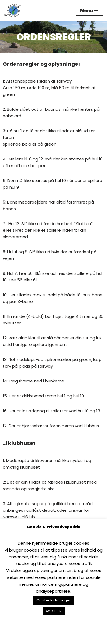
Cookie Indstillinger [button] (53, 600)
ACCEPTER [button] (53, 611)
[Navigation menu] (89, 11)
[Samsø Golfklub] (14, 10)
